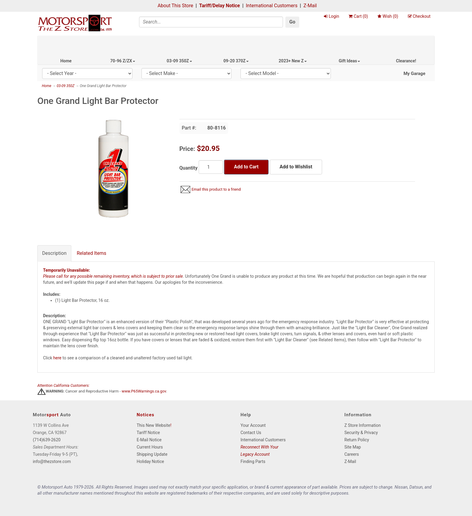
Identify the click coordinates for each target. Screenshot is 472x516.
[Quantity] (211, 167)
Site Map (352, 447)
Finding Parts (253, 461)
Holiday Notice (150, 461)
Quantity (188, 168)
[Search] (211, 22)
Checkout (419, 16)
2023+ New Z (293, 60)
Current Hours (150, 447)
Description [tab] (54, 253)
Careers (351, 454)
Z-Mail (310, 5)
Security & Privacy (361, 432)
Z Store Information (362, 425)
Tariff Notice (148, 432)
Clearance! (406, 60)
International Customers (271, 5)
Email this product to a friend (216, 189)
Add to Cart (246, 167)
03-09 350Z (179, 60)
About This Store (175, 5)
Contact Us (251, 432)
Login (331, 16)
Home (65, 60)
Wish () (387, 16)
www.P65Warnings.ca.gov (144, 391)
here (57, 357)
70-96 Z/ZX (122, 60)
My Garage (414, 73)
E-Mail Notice (149, 439)
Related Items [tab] (91, 253)
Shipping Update (152, 454)
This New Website (153, 425)
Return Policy (356, 439)
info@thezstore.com (52, 461)
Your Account (253, 425)
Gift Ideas (349, 60)
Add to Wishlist (296, 167)
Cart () (358, 16)
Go (292, 22)
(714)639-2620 (47, 439)
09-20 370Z (236, 60)
